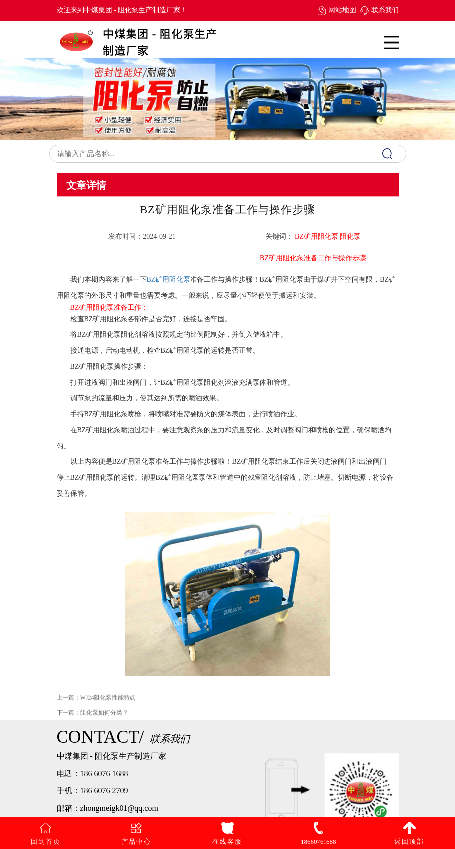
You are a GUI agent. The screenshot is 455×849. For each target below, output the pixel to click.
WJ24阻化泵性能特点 (108, 704)
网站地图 (342, 10)
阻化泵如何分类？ (104, 719)
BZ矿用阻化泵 (169, 279)
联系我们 (385, 10)
